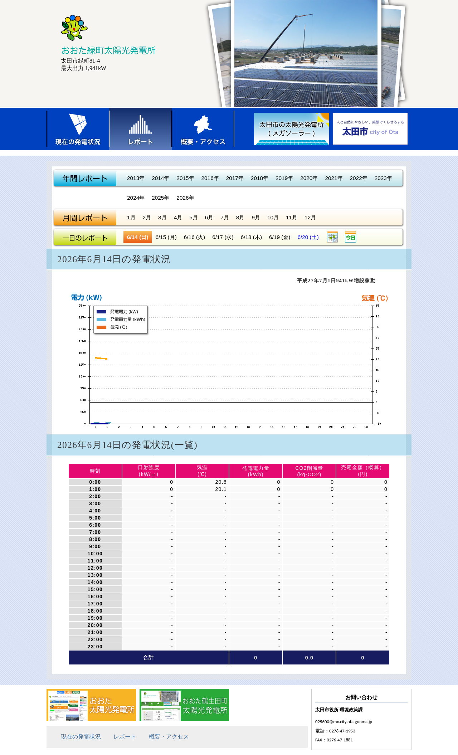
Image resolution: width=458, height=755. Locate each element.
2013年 (136, 178)
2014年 (160, 178)
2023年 (383, 178)
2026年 (185, 198)
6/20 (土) (307, 237)
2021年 (333, 178)
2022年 (358, 178)
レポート (140, 128)
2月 (147, 217)
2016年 (210, 178)
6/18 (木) (251, 237)
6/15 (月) (165, 237)
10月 (273, 217)
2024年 (136, 198)
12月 (310, 217)
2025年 (160, 198)
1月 (131, 217)
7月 (224, 217)
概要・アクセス (203, 128)
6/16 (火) (194, 237)
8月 (240, 217)
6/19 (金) (279, 237)
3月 (162, 217)
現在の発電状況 (78, 128)
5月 (193, 217)
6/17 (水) (222, 237)
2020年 (309, 178)
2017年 (235, 178)
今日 (350, 237)
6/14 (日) (137, 237)
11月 (291, 217)
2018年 (259, 178)
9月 (256, 217)
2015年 (185, 178)
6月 (209, 217)
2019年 (284, 178)
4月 (178, 217)
